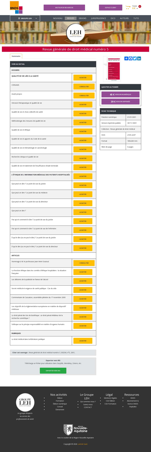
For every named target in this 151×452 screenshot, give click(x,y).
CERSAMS (15, 85)
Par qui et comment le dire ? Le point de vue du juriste (32, 219)
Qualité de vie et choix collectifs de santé (27, 112)
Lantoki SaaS (83, 444)
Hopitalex (132, 406)
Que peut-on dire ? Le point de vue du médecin (29, 193)
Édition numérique (60, 404)
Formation (60, 401)
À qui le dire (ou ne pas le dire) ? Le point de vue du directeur (35, 246)
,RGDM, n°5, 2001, (52, 352)
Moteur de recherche (64, 7)
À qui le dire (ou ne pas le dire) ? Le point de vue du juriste (34, 237)
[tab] (16, 56)
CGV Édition (110, 401)
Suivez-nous (88, 404)
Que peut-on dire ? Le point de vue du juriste (29, 184)
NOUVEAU (57, 18)
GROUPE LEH (25, 18)
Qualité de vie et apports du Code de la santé (29, 139)
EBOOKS (82, 18)
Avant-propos (17, 94)
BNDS (133, 398)
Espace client (110, 7)
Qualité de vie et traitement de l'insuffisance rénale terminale (35, 166)
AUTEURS (124, 18)
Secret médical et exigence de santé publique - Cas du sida (34, 288)
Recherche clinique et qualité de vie (25, 157)
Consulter (84, 86)
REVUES (70, 18)
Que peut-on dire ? (19, 210)
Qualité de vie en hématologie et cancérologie (29, 148)
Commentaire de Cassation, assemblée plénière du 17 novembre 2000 (39, 297)
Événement (60, 409)
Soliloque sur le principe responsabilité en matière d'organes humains (38, 324)
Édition (59, 398)
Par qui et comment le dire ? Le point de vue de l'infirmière (34, 228)
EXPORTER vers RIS (53, 371)
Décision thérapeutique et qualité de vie (27, 103)
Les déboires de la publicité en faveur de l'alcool (30, 279)
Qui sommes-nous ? (88, 401)
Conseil (60, 406)
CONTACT (88, 407)
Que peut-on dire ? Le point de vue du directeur (30, 201)
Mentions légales (110, 398)
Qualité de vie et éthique (21, 130)
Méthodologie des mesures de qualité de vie (29, 121)
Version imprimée (120, 101)
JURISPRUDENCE (98, 18)
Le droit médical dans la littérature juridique (28, 339)
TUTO (136, 18)
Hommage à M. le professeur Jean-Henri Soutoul (30, 261)
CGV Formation (110, 404)
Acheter (82, 78)
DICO (113, 18)
